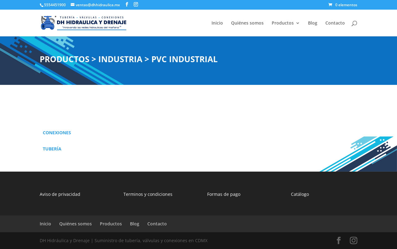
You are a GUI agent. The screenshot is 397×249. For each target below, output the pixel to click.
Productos (283, 23)
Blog (312, 23)
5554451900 (55, 4)
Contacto (335, 23)
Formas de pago (223, 194)
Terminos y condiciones (147, 194)
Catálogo (300, 194)
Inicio (217, 23)
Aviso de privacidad (60, 194)
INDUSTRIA (120, 59)
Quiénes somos (247, 23)
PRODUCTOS (64, 59)
